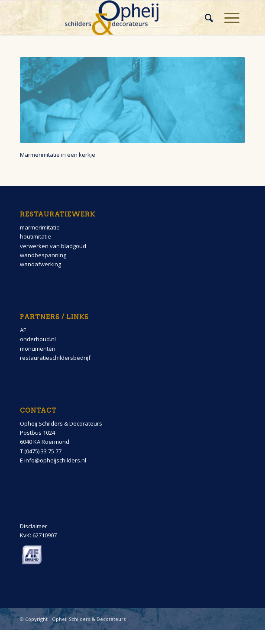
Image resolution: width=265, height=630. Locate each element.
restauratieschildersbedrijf (55, 358)
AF (23, 330)
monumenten (37, 348)
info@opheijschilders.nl (55, 460)
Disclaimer (33, 526)
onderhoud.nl (38, 339)
